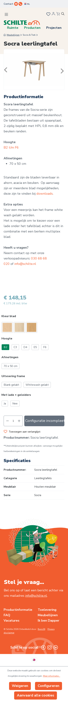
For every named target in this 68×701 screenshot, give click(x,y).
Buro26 (41, 629)
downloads (44, 193)
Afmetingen (9, 357)
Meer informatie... (51, 676)
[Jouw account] (53, 14)
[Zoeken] (64, 14)
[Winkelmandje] (58, 14)
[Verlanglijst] (48, 14)
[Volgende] (61, 69)
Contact (8, 4)
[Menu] (6, 14)
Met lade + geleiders (16, 395)
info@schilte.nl (25, 264)
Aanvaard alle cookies (35, 695)
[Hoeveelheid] (13, 421)
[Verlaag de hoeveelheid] (7, 421)
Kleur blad (8, 316)
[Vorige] (6, 69)
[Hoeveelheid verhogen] (19, 421)
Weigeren (20, 685)
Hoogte (6, 338)
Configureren (48, 685)
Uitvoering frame (13, 376)
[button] (34, 317)
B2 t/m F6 (11, 147)
